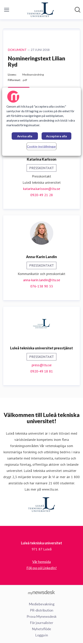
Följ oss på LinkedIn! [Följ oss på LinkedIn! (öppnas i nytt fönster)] (41, 568)
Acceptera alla (56, 136)
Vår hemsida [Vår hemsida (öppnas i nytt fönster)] (41, 561)
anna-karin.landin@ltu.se (41, 280)
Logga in (41, 635)
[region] (41, 122)
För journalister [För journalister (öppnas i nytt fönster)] (41, 622)
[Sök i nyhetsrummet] (77, 10)
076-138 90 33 (41, 286)
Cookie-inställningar (41, 146)
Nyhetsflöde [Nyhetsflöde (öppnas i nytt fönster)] (41, 629)
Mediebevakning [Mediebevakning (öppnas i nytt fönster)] (41, 604)
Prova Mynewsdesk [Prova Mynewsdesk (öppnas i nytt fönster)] (42, 616)
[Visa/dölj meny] (6, 9)
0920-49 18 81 (41, 371)
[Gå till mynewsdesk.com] (41, 592)
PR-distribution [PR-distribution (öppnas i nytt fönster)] (41, 610)
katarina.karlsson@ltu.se (41, 188)
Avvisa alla (24, 136)
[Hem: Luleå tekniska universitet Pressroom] (40, 9)
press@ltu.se (42, 365)
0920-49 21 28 (41, 195)
